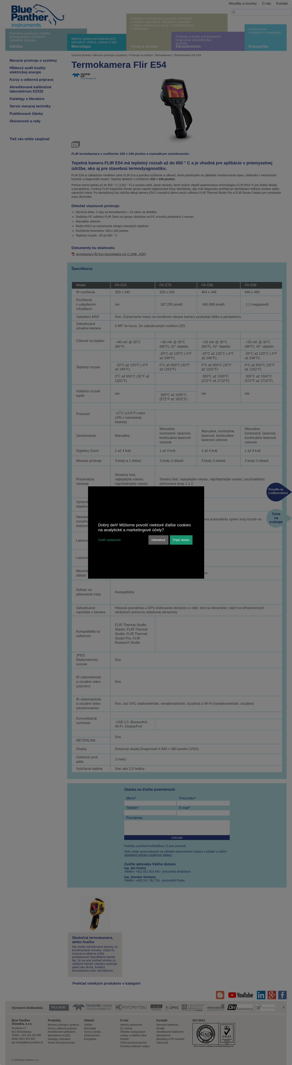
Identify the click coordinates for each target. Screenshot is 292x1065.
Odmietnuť (158, 540)
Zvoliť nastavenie (109, 540)
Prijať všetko (181, 540)
